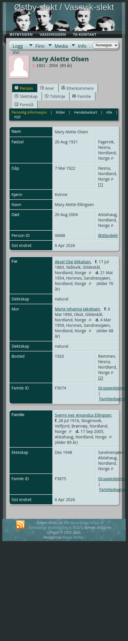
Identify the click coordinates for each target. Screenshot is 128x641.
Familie (81, 96)
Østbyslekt (108, 235)
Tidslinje (55, 96)
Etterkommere (77, 88)
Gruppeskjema (112, 388)
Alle (109, 112)
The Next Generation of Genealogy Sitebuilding (66, 525)
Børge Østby (73, 537)
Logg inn (18, 46)
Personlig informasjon (29, 112)
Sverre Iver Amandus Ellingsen (83, 415)
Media (61, 46)
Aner (47, 88)
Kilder (60, 112)
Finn (39, 46)
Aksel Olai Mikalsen (73, 261)
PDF (17, 117)
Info (82, 46)
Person (24, 88)
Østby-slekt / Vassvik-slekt (64, 7)
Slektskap (26, 96)
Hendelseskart (85, 112)
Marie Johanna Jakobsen (77, 309)
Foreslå (24, 104)
